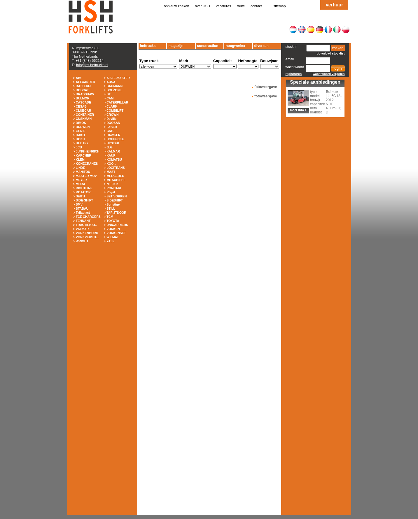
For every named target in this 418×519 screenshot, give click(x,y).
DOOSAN (113, 123)
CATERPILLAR (117, 102)
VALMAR (82, 229)
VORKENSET (116, 233)
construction (207, 46)
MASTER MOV (86, 176)
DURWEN (83, 127)
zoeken (337, 48)
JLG (109, 147)
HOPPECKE (115, 139)
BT (108, 94)
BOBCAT (82, 90)
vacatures (223, 6)
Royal (110, 192)
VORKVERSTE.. (87, 237)
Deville (111, 118)
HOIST (80, 139)
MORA (80, 184)
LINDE (80, 167)
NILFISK (112, 184)
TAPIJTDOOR (116, 212)
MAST (110, 171)
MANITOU (83, 171)
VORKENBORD (87, 233)
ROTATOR (83, 192)
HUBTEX (82, 143)
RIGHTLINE (84, 188)
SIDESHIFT (114, 200)
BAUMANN (114, 86)
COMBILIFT (114, 110)
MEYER (81, 180)
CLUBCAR (83, 110)
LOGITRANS (115, 167)
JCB (79, 147)
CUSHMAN (84, 118)
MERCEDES (115, 176)
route (241, 6)
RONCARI (113, 188)
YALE (110, 241)
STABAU (82, 208)
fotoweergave (265, 87)
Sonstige (113, 204)
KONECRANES (87, 163)
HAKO (80, 135)
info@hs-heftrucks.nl (92, 65)
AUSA (110, 82)
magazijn (176, 46)
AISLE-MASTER (118, 78)
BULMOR (83, 98)
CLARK (111, 106)
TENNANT (83, 220)
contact (256, 6)
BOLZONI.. (114, 90)
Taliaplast (83, 212)
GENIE (80, 131)
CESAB (81, 106)
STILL (110, 208)
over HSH (202, 6)
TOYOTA (112, 220)
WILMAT (112, 237)
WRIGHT (82, 241)
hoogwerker (236, 46)
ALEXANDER (85, 82)
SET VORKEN (116, 196)
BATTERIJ (83, 86)
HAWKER (113, 135)
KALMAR (113, 151)
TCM (109, 216)
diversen (261, 46)
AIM (79, 78)
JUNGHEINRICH (87, 151)
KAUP (110, 155)
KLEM (80, 159)
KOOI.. (111, 163)
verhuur (334, 4)
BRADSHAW (85, 94)
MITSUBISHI (115, 180)
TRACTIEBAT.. (86, 225)
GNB (109, 131)
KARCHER (83, 155)
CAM (109, 98)
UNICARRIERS (117, 225)
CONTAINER (85, 114)
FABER (111, 127)
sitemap (279, 6)
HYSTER (112, 143)
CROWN (112, 114)
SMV (79, 204)
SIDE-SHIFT (84, 200)
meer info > (298, 110)
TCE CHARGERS (88, 216)
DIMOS (81, 123)
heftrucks (148, 46)
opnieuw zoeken (176, 6)
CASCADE (83, 102)
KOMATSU (114, 159)
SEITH (80, 196)
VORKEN (113, 229)
